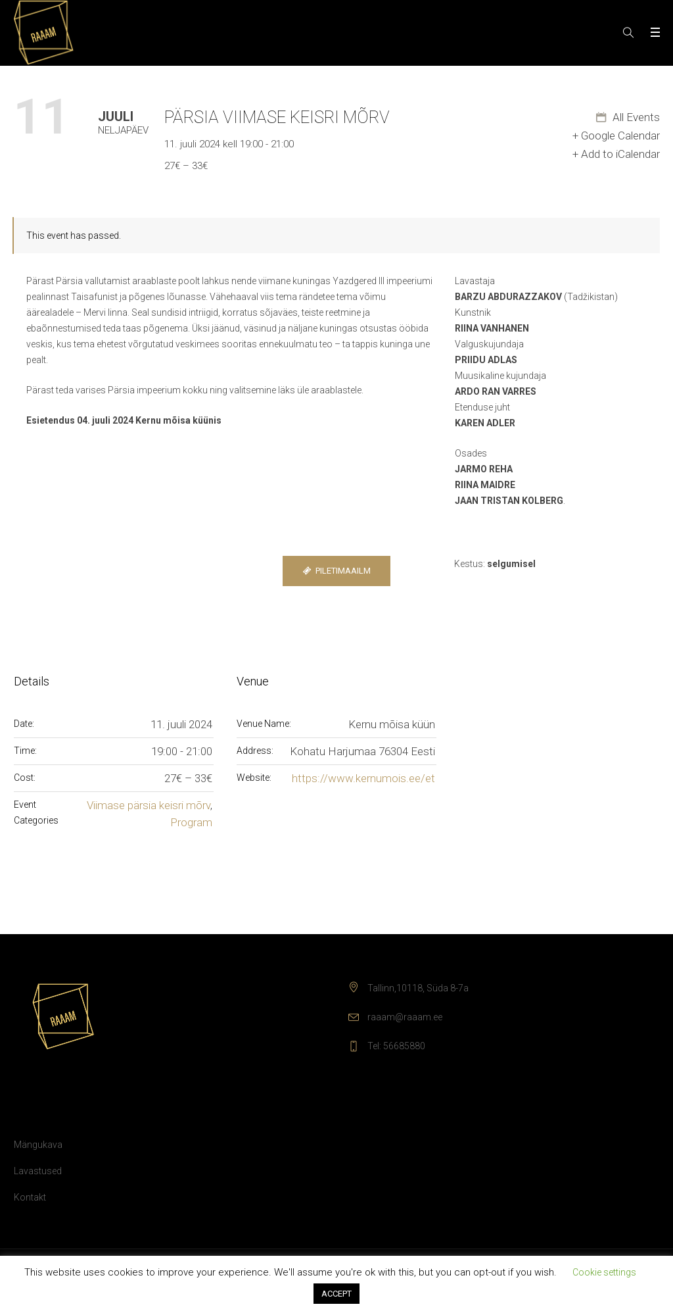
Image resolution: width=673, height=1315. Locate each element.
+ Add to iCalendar (616, 154)
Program (191, 822)
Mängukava (38, 1144)
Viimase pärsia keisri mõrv (148, 805)
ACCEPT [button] (336, 1294)
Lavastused (38, 1171)
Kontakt (30, 1197)
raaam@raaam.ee (404, 1017)
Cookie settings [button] (604, 1272)
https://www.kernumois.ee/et (363, 778)
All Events (635, 117)
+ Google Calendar (616, 135)
